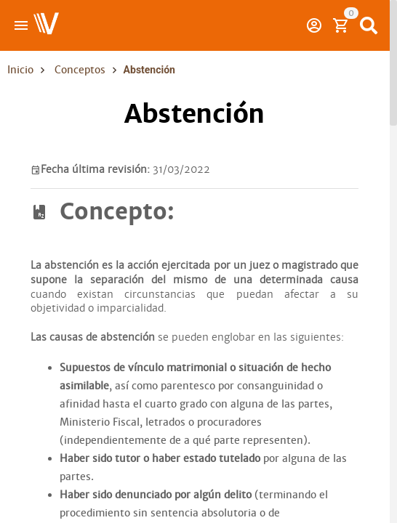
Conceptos (80, 69)
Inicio (20, 69)
